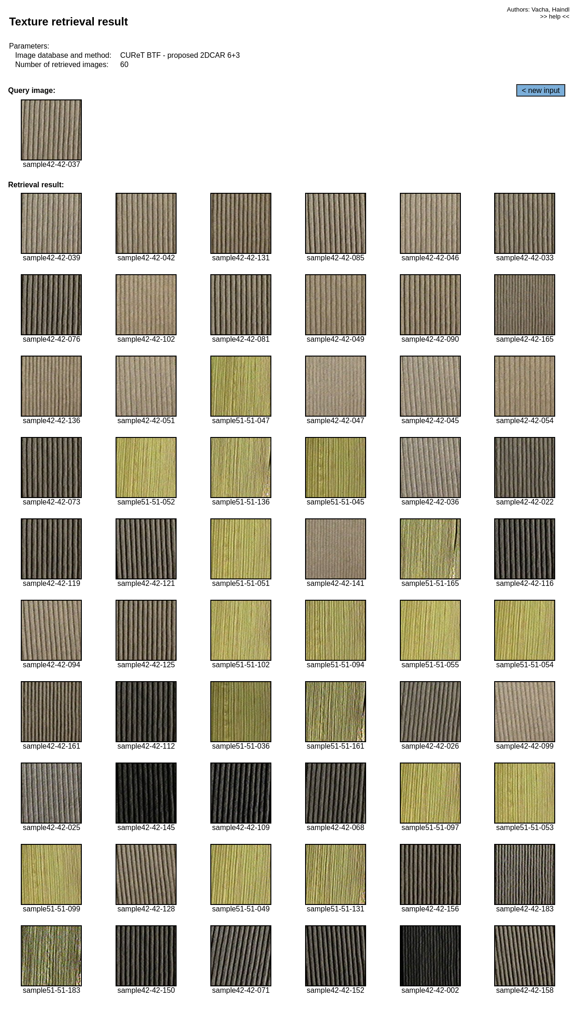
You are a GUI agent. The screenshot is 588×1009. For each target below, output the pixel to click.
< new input (541, 90)
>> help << (555, 16)
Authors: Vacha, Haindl (538, 9)
